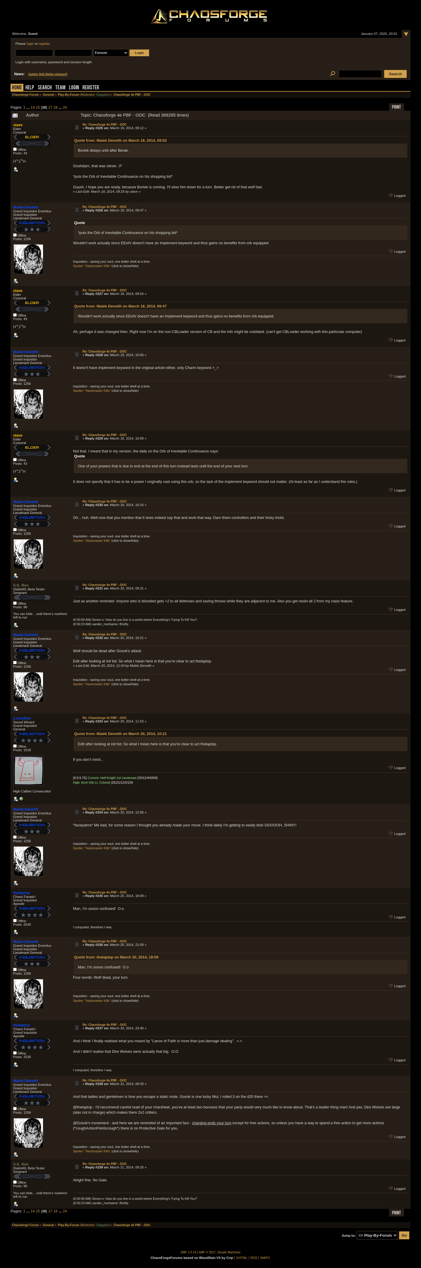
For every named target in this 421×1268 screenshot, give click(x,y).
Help (29, 88)
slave (18, 125)
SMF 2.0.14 (188, 1252)
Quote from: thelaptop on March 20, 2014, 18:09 (116, 957)
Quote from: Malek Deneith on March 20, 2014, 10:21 (120, 734)
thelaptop (21, 893)
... (28, 107)
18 (56, 107)
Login (74, 88)
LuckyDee (22, 718)
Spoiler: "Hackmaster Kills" (92, 266)
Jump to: (348, 1235)
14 (32, 107)
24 (65, 107)
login (30, 43)
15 (38, 107)
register (44, 43)
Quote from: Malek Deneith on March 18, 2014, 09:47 (120, 306)
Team (60, 88)
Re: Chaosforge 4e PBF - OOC (104, 124)
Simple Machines (229, 1252)
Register (90, 88)
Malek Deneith (25, 207)
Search (45, 88)
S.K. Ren (21, 585)
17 (50, 107)
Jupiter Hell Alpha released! (47, 74)
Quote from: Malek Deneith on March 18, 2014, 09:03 (120, 140)
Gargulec (102, 94)
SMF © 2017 (207, 1252)
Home (17, 88)
